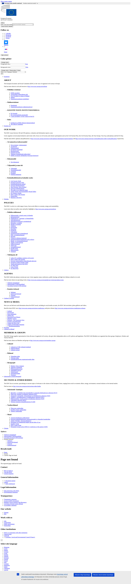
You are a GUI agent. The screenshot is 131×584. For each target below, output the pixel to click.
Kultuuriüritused (11, 445)
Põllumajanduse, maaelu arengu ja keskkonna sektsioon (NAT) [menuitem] (27, 399)
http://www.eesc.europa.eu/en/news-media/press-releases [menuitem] (70, 308)
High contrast (4, 55)
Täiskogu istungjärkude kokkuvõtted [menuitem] (20, 154)
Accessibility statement (10, 505)
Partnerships (7, 525)
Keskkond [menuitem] (13, 230)
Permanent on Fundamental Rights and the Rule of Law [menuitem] (25, 422)
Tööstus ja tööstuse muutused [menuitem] (18, 238)
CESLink (6, 535)
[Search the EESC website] (23, 24)
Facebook (7, 36)
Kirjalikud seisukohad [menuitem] (16, 149)
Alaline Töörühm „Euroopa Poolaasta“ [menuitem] (21, 421)
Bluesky (6, 42)
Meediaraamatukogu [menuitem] (13, 326)
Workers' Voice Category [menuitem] (17, 366)
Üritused (9, 443)
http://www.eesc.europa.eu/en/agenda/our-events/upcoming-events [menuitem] (46, 280)
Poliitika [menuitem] (6, 199)
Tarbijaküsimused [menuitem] (15, 220)
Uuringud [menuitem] (13, 171)
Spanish (6, 556)
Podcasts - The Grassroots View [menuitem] (15, 320)
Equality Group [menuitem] (15, 424)
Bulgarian (6, 547)
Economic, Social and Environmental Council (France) (19, 537)
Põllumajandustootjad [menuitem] (16, 369)
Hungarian (7, 565)
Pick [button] (26, 64)
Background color (5, 67)
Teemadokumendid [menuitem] (16, 170)
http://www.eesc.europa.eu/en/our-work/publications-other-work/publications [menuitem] (96, 138)
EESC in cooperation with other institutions (15, 532)
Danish (6, 550)
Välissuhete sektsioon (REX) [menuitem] (18, 400)
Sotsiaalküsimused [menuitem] (16, 247)
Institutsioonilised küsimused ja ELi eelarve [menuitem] (22, 239)
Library (6, 482)
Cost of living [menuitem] (14, 267)
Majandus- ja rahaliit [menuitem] (16, 223)
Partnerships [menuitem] (14, 196)
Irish (5, 562)
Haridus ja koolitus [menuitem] (16, 224)
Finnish (6, 559)
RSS (5, 514)
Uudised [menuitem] (9, 311)
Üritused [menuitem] (13, 295)
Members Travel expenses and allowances (15, 502)
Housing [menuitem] (13, 236)
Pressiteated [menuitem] (10, 312)
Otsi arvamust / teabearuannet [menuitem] (19, 145)
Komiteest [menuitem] (7, 76)
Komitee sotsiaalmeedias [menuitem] (14, 321)
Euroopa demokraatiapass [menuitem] (17, 185)
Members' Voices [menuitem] (11, 318)
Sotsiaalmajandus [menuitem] (15, 373)
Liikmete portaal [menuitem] (15, 350)
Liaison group (7, 534)
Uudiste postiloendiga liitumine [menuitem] (15, 324)
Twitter (7, 38)
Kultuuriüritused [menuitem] (15, 297)
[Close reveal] (2, 540)
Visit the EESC (8, 472)
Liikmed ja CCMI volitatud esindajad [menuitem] (21, 347)
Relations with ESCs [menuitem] (16, 197)
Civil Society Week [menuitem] (16, 181)
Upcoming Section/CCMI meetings (13, 437)
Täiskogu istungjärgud (10, 434)
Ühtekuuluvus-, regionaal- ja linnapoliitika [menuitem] (22, 218)
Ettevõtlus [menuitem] (13, 229)
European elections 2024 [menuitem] (17, 182)
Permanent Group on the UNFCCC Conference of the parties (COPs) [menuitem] (29, 427)
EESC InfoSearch (9, 483)
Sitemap (6, 512)
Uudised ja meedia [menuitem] (9, 298)
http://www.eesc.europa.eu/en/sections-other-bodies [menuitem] (27, 386)
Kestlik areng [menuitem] (14, 248)
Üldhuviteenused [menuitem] (15, 244)
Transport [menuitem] (13, 251)
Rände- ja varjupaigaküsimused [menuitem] (19, 241)
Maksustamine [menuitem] (14, 250)
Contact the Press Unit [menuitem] (13, 323)
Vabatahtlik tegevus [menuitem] (16, 370)
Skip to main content (6, 1)
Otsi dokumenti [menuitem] (15, 162)
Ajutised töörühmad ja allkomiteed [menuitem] (20, 418)
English (6, 555)
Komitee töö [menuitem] (7, 126)
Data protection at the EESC (11, 490)
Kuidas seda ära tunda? (30, 3)
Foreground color (5, 64)
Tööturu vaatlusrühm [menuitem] (16, 411)
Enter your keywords (6, 24)
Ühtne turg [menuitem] (13, 245)
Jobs (5, 521)
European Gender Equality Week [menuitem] (19, 262)
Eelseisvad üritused (12, 442)
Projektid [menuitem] (13, 173)
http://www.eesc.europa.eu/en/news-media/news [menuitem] (32, 308)
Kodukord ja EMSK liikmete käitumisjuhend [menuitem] (23, 123)
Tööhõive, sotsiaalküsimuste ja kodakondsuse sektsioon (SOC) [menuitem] (27, 397)
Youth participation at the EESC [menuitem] (19, 264)
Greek (5, 553)
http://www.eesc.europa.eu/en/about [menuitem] (37, 86)
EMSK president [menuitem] (15, 93)
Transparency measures (10, 499)
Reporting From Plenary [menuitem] (13, 317)
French (6, 561)
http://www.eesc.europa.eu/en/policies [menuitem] (46, 209)
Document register (9, 480)
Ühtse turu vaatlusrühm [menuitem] (17, 408)
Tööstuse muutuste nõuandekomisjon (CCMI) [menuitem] (23, 402)
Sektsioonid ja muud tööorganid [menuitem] (12, 376)
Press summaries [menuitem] (11, 314)
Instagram (7, 35)
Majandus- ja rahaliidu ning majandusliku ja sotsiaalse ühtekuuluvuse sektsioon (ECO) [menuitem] (34, 393)
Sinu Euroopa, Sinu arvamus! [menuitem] (18, 187)
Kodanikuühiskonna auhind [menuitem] (18, 184)
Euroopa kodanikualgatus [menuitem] (17, 188)
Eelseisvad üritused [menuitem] (16, 294)
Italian (5, 567)
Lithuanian (7, 568)
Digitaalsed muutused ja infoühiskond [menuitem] (21, 221)
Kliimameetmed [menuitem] (15, 217)
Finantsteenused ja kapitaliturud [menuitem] (19, 233)
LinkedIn (7, 33)
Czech (5, 549)
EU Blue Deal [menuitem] (14, 265)
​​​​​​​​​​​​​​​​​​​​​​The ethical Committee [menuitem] (17, 124)
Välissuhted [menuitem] (14, 232)
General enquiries (8, 473)
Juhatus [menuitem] (13, 97)
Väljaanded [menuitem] (14, 168)
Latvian (6, 570)
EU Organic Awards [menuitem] (16, 193)
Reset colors (13, 70)
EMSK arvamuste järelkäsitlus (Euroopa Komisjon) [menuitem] (24, 155)
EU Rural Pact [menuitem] (14, 268)
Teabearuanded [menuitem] (15, 148)
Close (18, 70)
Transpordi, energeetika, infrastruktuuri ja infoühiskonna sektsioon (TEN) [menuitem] (30, 396)
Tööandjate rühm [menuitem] (15, 356)
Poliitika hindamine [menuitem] (16, 174)
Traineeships (7, 522)
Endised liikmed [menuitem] (15, 348)
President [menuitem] (6, 327)
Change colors (5, 62)
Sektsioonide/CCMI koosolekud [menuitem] (16, 284)
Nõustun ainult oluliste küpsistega (103, 574)
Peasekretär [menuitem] (14, 105)
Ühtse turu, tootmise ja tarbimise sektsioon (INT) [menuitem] (24, 394)
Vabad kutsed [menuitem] (14, 372)
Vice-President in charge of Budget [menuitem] (20, 96)
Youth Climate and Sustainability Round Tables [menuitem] (23, 191)
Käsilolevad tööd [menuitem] (15, 152)
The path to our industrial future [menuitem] (19, 190)
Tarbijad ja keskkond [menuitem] (16, 367)
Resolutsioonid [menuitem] (15, 151)
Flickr (6, 49)
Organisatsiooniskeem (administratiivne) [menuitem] (21, 107)
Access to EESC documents (11, 501)
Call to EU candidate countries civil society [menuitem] (22, 258)
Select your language (6, 72)
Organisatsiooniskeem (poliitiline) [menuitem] (20, 99)
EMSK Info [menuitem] (10, 315)
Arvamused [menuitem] (14, 146)
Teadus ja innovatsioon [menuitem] (17, 242)
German (6, 552)
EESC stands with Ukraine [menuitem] (18, 194)
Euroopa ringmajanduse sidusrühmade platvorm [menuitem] (23, 261)
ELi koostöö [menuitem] (14, 113)
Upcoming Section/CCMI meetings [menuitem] (16, 285)
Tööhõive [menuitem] (13, 226)
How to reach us (8, 470)
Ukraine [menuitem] (6, 428)
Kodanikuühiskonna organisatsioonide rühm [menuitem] (22, 359)
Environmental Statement (11, 492)
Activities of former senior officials (13, 504)
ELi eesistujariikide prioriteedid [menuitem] (19, 115)
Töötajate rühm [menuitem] (15, 358)
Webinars (9, 440)
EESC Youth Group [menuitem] (16, 425)
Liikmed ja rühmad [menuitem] (9, 329)
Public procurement (9, 524)
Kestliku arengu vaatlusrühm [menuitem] (18, 409)
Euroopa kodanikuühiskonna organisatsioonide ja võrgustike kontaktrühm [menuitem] (30, 419)
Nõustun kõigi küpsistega (82, 574)
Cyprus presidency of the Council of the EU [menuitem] (22, 116)
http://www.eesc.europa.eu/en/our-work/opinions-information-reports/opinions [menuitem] (52, 138)
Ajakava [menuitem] (6, 270)
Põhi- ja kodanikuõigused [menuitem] (17, 235)
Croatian (6, 564)
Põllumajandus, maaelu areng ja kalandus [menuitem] (22, 215)
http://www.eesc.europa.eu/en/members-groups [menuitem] (42, 340)
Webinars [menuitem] (13, 292)
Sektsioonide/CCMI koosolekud (12, 436)
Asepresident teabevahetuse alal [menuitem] (19, 94)
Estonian (6, 558)
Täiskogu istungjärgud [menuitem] (13, 282)
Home (5, 452)
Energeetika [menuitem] (14, 227)
